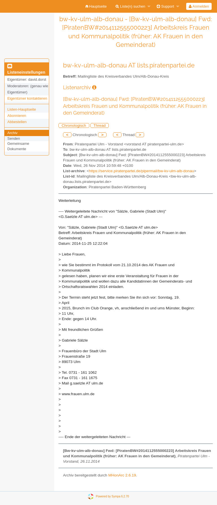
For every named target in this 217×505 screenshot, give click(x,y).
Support (165, 6)
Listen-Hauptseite (21, 109)
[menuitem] (96, 6)
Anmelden (199, 6)
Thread (100, 125)
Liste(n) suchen (130, 6)
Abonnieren (16, 115)
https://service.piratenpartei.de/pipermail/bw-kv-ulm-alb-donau (141, 171)
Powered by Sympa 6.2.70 (112, 496)
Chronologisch (74, 125)
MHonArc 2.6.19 (122, 475)
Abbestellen (17, 122)
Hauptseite (96, 6)
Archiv (12, 133)
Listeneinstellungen (26, 69)
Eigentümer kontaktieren (27, 98)
